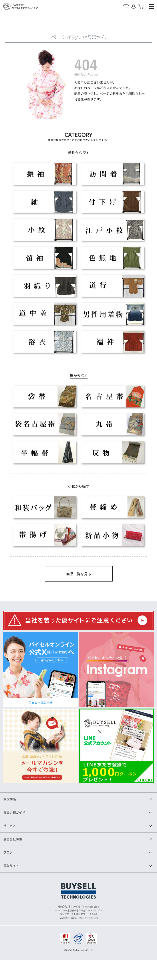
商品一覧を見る (78, 574)
